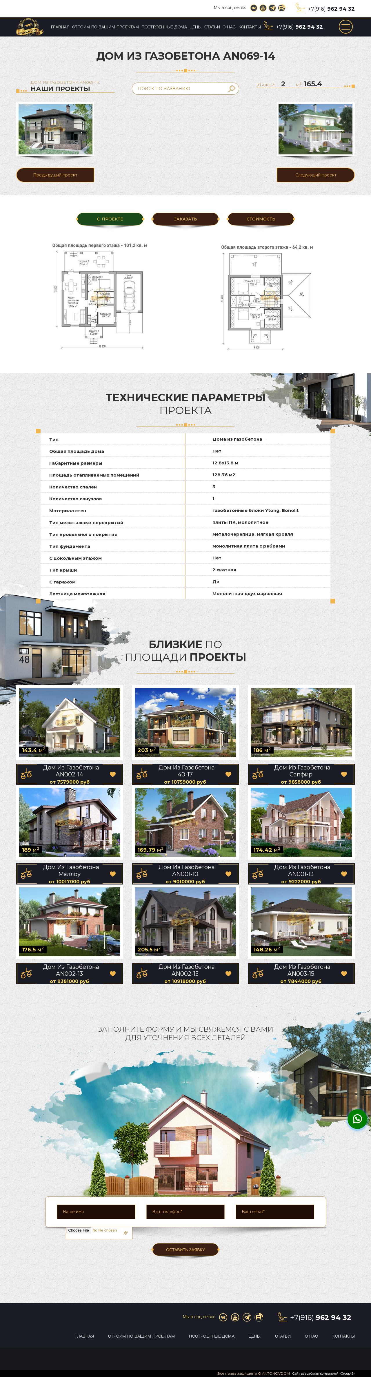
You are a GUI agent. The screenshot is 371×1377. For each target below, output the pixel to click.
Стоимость (261, 219)
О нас (229, 27)
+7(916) (331, 9)
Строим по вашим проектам (105, 27)
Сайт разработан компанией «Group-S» (323, 1373)
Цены (196, 27)
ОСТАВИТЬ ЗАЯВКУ (185, 1249)
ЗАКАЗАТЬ (185, 219)
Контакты (250, 27)
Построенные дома (164, 27)
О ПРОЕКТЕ (110, 219)
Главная (60, 27)
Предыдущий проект (55, 175)
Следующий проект (316, 175)
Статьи (212, 27)
